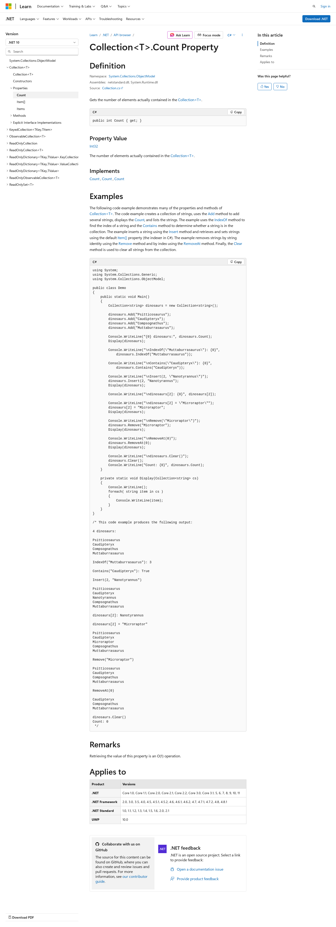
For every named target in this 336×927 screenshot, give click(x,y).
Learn (94, 35)
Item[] (122, 237)
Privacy (241, 912)
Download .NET (316, 19)
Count (94, 178)
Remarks (266, 56)
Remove (125, 243)
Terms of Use (264, 912)
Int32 (94, 146)
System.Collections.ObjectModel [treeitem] (32, 60)
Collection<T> (189, 99)
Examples (266, 49)
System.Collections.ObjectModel (132, 76)
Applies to (267, 62)
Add (211, 213)
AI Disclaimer (154, 912)
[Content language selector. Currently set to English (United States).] (27, 912)
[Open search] (314, 6)
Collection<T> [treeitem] (23, 74)
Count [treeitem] (21, 95)
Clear (238, 243)
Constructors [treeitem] (22, 81)
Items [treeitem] (21, 108)
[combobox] (42, 42)
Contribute (222, 912)
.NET (105, 35)
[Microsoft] (9, 6)
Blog (203, 912)
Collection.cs (111, 88)
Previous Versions (181, 912)
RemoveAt (192, 243)
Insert (173, 231)
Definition (267, 43)
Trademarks (287, 912)
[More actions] (242, 35)
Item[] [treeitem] (21, 102)
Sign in (325, 6)
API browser (122, 35)
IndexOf (220, 219)
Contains (150, 225)
